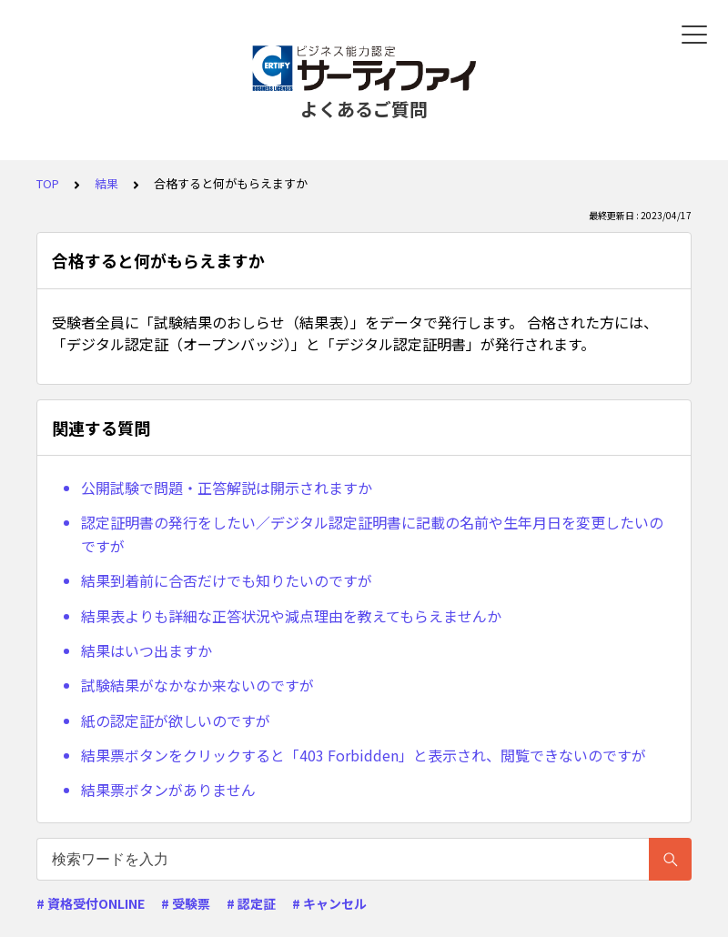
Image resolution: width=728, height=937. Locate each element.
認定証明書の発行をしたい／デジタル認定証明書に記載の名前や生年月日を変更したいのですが (372, 534)
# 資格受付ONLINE (90, 903)
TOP (47, 183)
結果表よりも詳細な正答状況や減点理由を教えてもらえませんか (291, 616)
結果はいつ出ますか (146, 650)
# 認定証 (251, 903)
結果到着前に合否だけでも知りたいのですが (226, 580)
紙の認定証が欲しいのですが (175, 720)
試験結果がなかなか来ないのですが (197, 685)
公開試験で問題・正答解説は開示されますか (226, 488)
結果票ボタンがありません (168, 790)
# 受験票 (185, 903)
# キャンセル (329, 903)
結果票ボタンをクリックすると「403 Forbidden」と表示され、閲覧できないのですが (363, 755)
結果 (106, 183)
